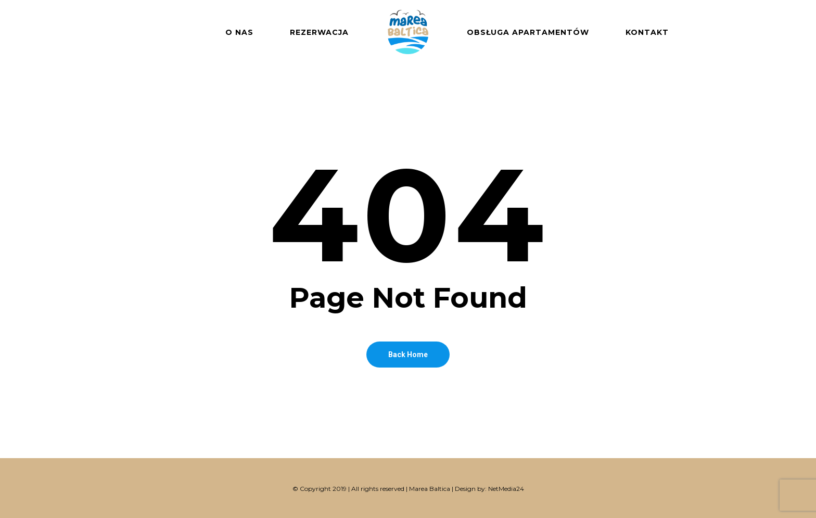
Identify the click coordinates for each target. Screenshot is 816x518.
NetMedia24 (506, 488)
